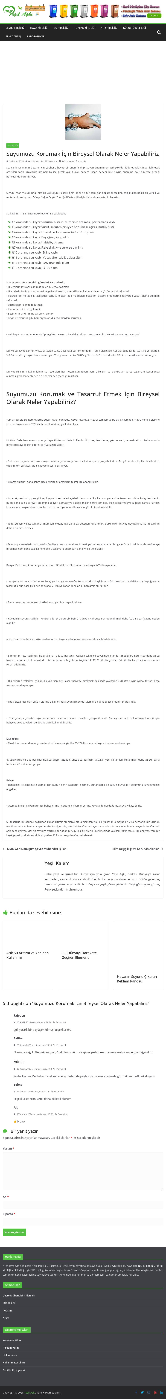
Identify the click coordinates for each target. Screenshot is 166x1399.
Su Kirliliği (61, 28)
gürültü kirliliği (35, 1270)
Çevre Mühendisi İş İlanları (19, 1295)
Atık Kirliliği (109, 28)
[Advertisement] (83, 78)
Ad (6, 1197)
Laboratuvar (36, 36)
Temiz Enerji (13, 36)
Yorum (8, 1148)
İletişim (7, 1310)
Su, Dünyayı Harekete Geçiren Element (79, 955)
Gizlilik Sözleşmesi (14, 1370)
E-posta (9, 1214)
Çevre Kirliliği (15, 28)
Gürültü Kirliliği (134, 28)
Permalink (59, 1022)
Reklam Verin (11, 1347)
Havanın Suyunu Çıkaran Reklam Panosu (137, 979)
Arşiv (6, 1318)
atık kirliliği (18, 1270)
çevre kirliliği (117, 1265)
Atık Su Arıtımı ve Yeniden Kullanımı (27, 955)
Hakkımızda (10, 1355)
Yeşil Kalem (33, 161)
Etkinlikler (9, 1303)
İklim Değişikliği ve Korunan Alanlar (137, 849)
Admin (19, 1061)
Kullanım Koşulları (14, 1362)
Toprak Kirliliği (84, 28)
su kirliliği (148, 1265)
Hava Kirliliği (39, 28)
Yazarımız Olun (12, 1340)
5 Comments (66, 161)
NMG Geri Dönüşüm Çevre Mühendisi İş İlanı (35, 849)
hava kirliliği (134, 1265)
